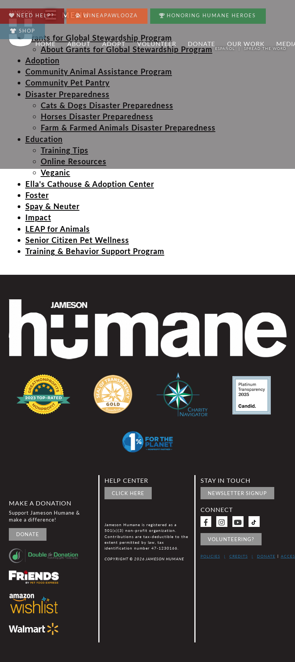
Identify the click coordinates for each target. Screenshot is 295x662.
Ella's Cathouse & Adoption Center (89, 183)
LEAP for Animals (57, 228)
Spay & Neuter (52, 206)
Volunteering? (231, 539)
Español (225, 48)
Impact (38, 217)
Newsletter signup (237, 493)
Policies (210, 556)
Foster (37, 195)
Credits (238, 556)
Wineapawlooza (106, 13)
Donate (27, 534)
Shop (22, 31)
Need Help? (32, 13)
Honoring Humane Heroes (207, 13)
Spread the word (265, 48)
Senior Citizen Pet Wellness (77, 239)
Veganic (55, 172)
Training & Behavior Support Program (94, 251)
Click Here (128, 493)
